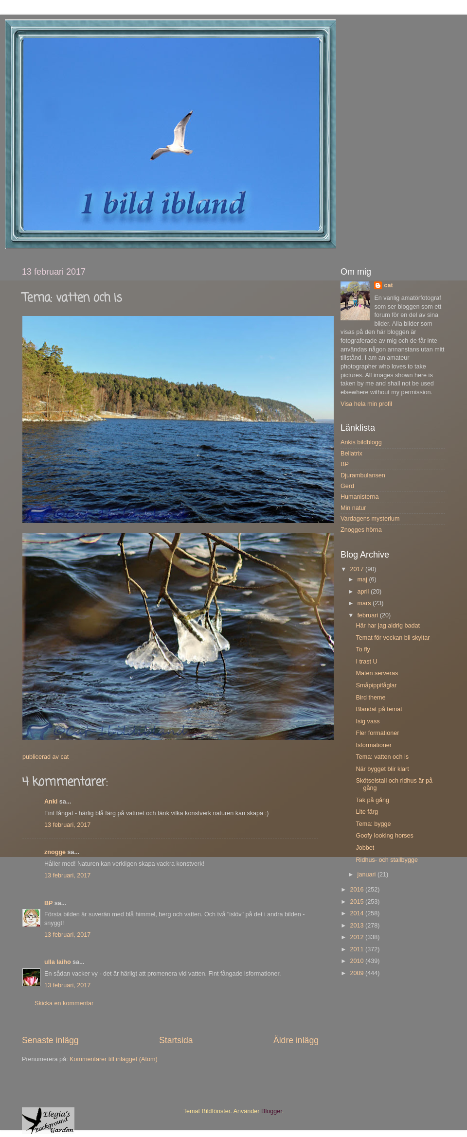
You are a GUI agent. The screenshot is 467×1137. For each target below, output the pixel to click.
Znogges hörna (361, 529)
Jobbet (365, 847)
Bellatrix (351, 453)
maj (363, 579)
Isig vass (367, 721)
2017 (357, 569)
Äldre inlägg (296, 1040)
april (364, 591)
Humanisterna (359, 496)
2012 (357, 937)
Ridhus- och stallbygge (386, 860)
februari (369, 615)
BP (48, 903)
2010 (357, 961)
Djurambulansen (363, 475)
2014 (357, 913)
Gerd (347, 486)
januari (367, 874)
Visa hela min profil (366, 404)
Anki (50, 801)
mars (365, 603)
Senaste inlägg (50, 1040)
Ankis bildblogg (361, 442)
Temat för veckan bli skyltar (393, 637)
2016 (357, 889)
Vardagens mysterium (370, 518)
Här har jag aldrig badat (388, 625)
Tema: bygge (373, 824)
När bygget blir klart (382, 769)
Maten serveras (377, 673)
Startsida (176, 1040)
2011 (357, 949)
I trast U (366, 661)
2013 (357, 925)
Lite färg (367, 811)
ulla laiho (57, 962)
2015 (357, 901)
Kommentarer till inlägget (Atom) (114, 1059)
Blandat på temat (379, 709)
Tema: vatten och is (382, 756)
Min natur (353, 508)
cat (388, 285)
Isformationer (374, 745)
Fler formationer (377, 733)
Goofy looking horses (384, 835)
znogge (55, 852)
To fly (363, 649)
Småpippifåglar (376, 685)
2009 (357, 973)
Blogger (271, 1111)
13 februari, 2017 (67, 825)
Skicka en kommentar (64, 1003)
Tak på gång (372, 800)
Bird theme (370, 697)
